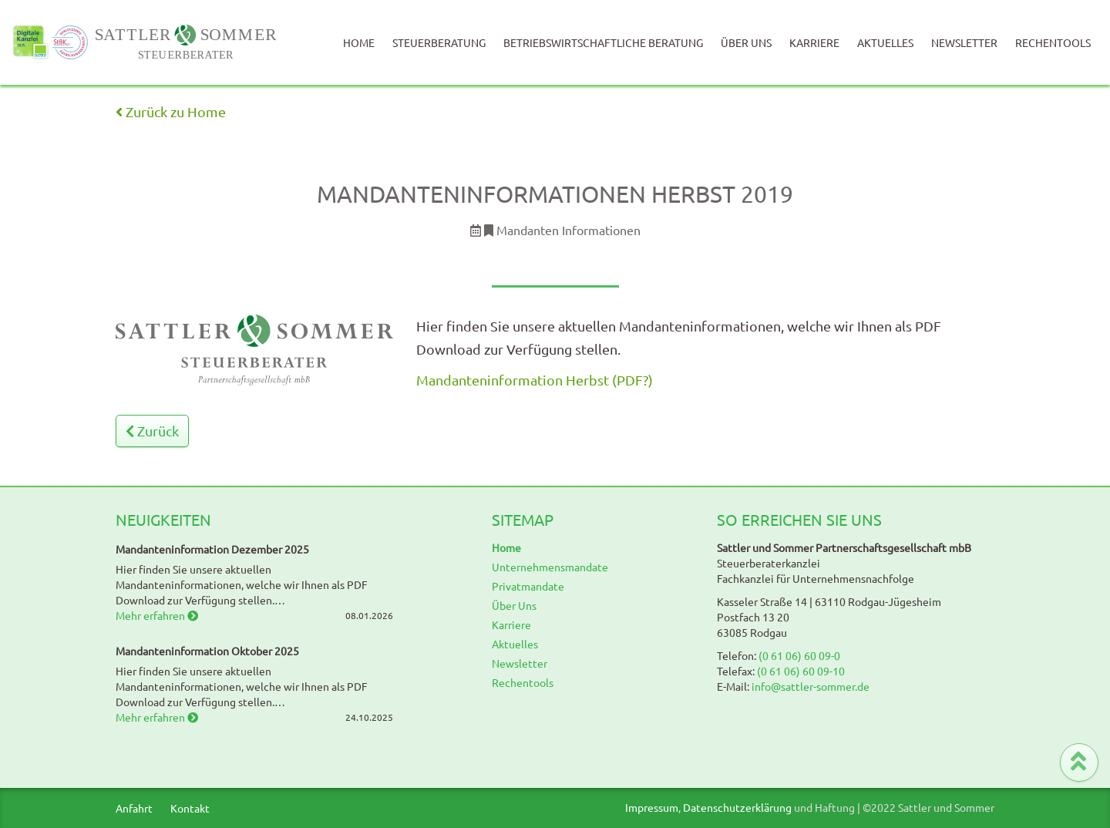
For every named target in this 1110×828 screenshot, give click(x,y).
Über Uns (746, 42)
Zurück (152, 430)
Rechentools (1053, 42)
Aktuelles (885, 42)
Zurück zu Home (171, 111)
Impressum (651, 807)
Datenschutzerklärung (737, 807)
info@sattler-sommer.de (811, 686)
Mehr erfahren (157, 615)
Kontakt (190, 808)
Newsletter (964, 42)
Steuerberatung (439, 42)
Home (359, 42)
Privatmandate (528, 586)
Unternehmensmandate (550, 567)
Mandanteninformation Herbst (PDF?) (534, 380)
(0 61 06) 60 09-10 (801, 671)
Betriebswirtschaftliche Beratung (603, 42)
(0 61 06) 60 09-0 (799, 655)
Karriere (814, 42)
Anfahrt (134, 808)
